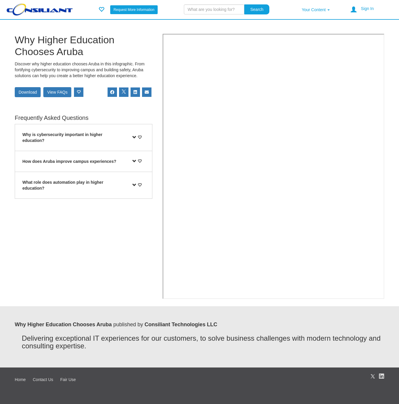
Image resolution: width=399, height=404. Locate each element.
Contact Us (43, 379)
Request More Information (133, 10)
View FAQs (57, 92)
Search (256, 9)
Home (20, 379)
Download (28, 92)
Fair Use (68, 379)
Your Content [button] (316, 9)
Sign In (367, 8)
